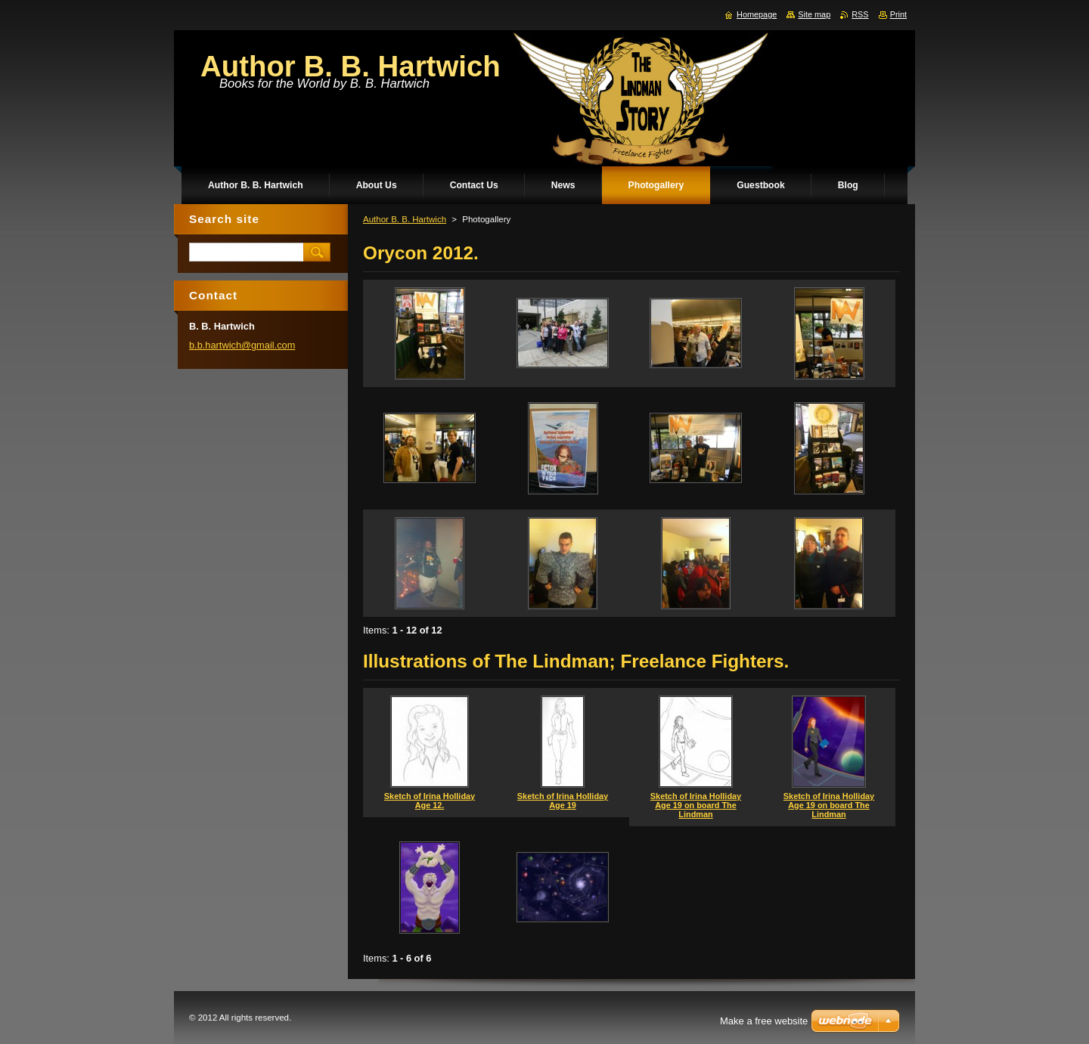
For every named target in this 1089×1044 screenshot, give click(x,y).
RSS (860, 14)
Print (898, 14)
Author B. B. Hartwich (404, 219)
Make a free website (764, 1021)
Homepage (757, 14)
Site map (814, 14)
